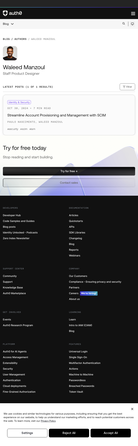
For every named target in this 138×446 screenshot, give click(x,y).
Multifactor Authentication (84, 363)
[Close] (132, 409)
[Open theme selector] (132, 24)
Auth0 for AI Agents (15, 351)
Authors (20, 39)
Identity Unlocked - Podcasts (20, 232)
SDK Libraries (77, 232)
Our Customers (78, 276)
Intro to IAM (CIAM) (80, 325)
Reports (74, 249)
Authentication (12, 380)
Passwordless (77, 380)
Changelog (75, 238)
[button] (69, 171)
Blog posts (9, 226)
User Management (14, 374)
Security (8, 368)
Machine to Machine (81, 374)
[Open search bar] (123, 24)
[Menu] (133, 13)
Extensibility (10, 363)
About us (74, 299)
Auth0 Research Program (18, 325)
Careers (83, 293)
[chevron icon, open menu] (12, 24)
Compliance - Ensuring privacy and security (95, 281)
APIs (71, 226)
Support (8, 281)
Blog (6, 24)
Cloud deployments (14, 386)
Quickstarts (76, 221)
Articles (73, 215)
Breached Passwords (81, 386)
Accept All (111, 432)
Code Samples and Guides (18, 221)
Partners (74, 287)
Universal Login (78, 351)
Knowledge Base (13, 287)
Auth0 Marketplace (14, 293)
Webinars (74, 255)
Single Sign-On (78, 357)
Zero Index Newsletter (16, 238)
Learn (72, 319)
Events (7, 319)
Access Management (15, 357)
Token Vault (76, 391)
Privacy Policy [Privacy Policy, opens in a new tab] (48, 420)
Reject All (69, 432)
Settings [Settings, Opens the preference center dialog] (27, 432)
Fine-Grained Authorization (19, 391)
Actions (73, 368)
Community (10, 276)
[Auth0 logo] (67, 13)
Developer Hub (12, 215)
